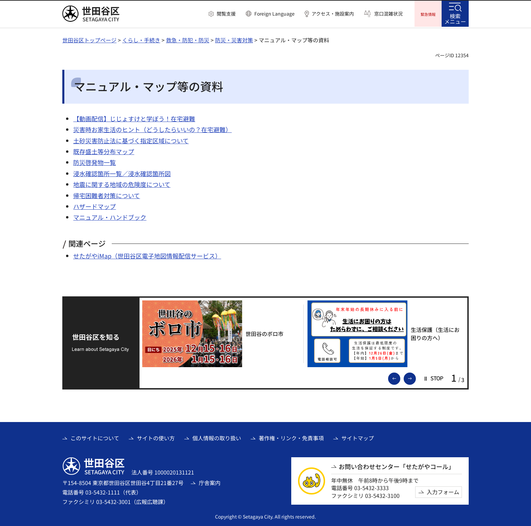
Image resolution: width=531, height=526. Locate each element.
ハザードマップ (94, 205)
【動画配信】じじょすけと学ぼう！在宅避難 (134, 117)
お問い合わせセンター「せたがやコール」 (396, 465)
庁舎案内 (209, 481)
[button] (222, 13)
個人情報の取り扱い (216, 437)
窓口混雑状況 (388, 13)
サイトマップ (357, 437)
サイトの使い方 (156, 437)
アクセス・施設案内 (333, 13)
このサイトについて (94, 437)
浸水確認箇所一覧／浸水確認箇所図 (122, 172)
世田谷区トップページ (89, 39)
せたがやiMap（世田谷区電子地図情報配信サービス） (147, 254)
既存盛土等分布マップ (103, 150)
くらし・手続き (141, 39)
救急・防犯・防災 (187, 39)
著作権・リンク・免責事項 (291, 437)
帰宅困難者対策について (106, 194)
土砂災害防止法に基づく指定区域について (131, 139)
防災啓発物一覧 (94, 161)
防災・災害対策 (234, 39)
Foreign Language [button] (274, 13)
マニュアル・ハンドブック (109, 216)
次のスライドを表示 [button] (415, 377)
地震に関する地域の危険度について (121, 183)
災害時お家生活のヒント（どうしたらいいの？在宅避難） (152, 128)
